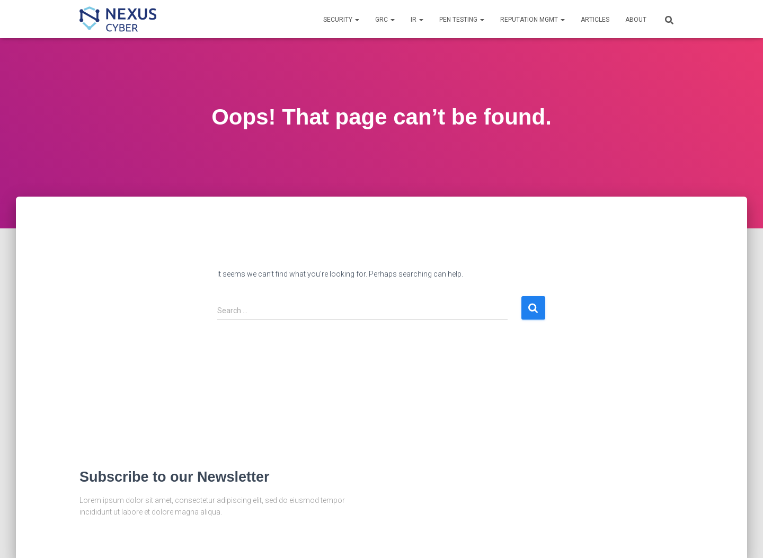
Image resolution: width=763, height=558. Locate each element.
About (635, 19)
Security (341, 19)
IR (417, 19)
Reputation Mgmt (532, 19)
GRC (385, 19)
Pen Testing (461, 19)
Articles (595, 19)
